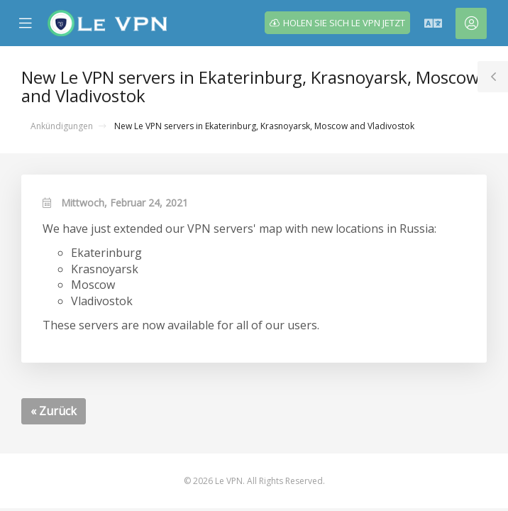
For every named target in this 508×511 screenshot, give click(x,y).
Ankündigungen (62, 126)
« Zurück (54, 411)
